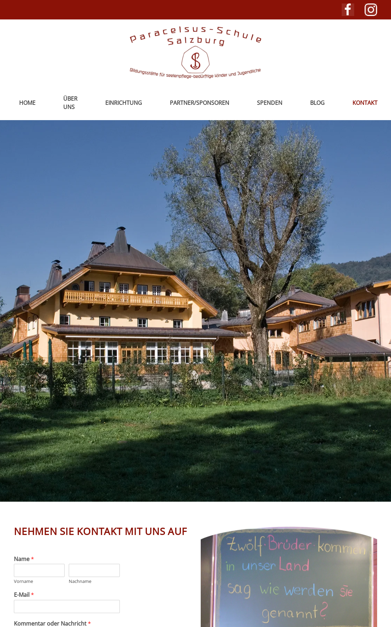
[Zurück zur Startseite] (195, 52)
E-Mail (24, 595)
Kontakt (364, 103)
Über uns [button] (70, 103)
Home (27, 103)
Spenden (269, 103)
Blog (317, 103)
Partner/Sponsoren (199, 103)
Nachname (80, 581)
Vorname (23, 581)
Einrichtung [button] (123, 103)
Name (24, 559)
